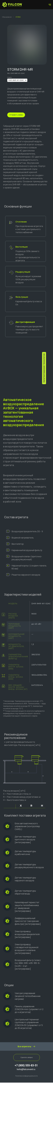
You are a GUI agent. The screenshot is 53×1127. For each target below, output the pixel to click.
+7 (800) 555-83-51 (25, 1058)
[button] (25, 1050)
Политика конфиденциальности (25, 1069)
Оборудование (7, 17)
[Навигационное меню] (50, 4)
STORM (18, 17)
